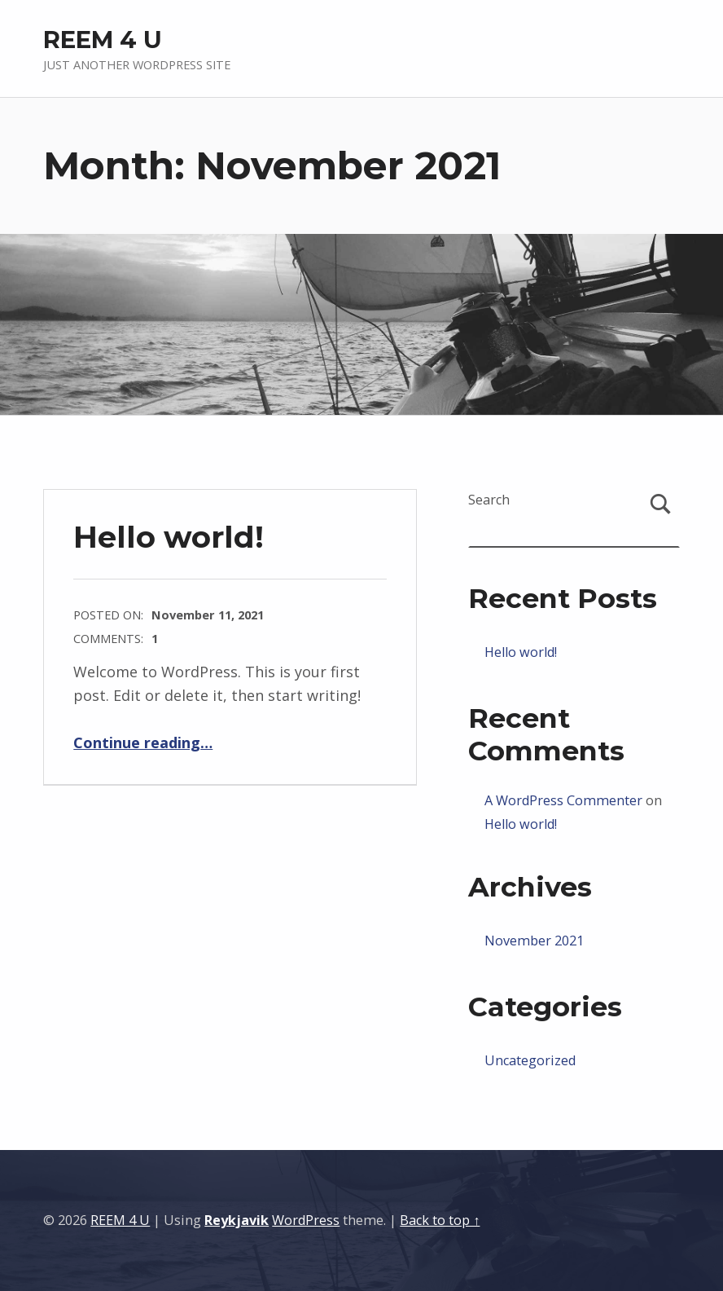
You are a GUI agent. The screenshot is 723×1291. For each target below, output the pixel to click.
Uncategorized (530, 1060)
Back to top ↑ (440, 1220)
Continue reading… (143, 742)
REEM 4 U (102, 39)
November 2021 (534, 941)
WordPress (306, 1220)
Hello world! (168, 536)
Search (489, 500)
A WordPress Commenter (563, 800)
